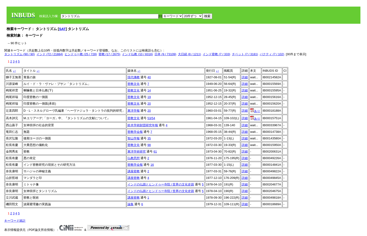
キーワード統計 (15, 220)
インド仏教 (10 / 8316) (137, 54)
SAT (62, 29)
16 (152, 164)
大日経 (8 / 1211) (189, 54)
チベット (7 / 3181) (245, 54)
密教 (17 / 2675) (109, 54)
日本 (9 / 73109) (165, 54)
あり (255, 111)
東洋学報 (133, 110)
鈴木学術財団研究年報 (142, 125)
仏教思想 (133, 158)
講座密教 (133, 171)
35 (149, 138)
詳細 (245, 77)
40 (149, 77)
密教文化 (133, 84)
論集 (130, 204)
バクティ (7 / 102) (272, 54)
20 (149, 103)
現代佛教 (133, 77)
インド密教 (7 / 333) (216, 54)
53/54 (151, 118)
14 (149, 90)
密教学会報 (135, 132)
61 (155, 151)
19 (149, 97)
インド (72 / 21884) (49, 54)
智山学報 (133, 138)
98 (149, 145)
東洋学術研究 (136, 151)
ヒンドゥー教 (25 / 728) (81, 54)
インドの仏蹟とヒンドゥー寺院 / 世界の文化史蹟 (160, 184)
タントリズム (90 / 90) (19, 54)
